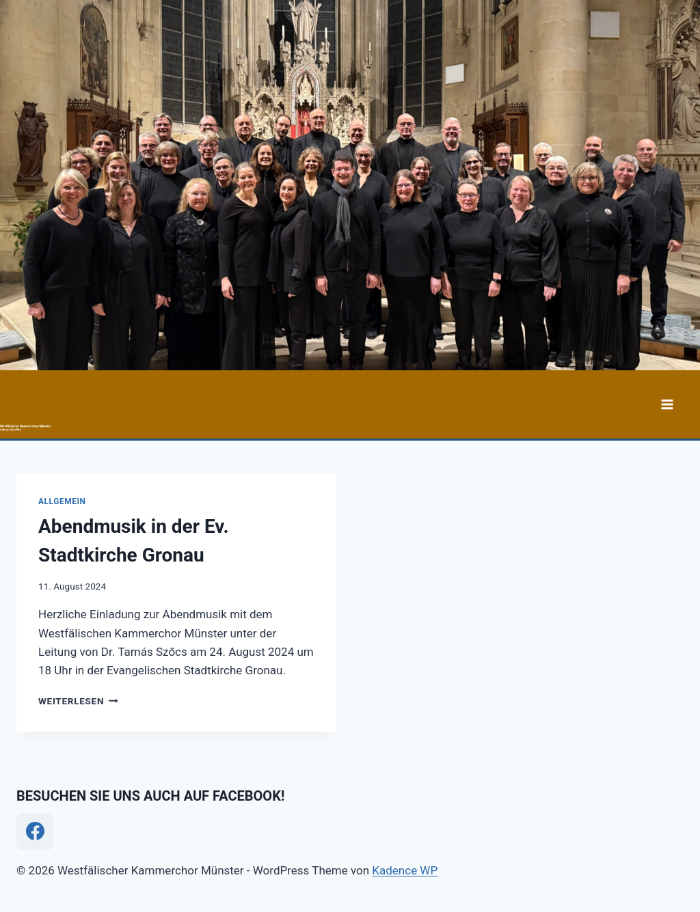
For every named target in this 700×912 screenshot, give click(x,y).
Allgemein (62, 501)
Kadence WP (405, 870)
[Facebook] (34, 831)
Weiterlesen (78, 700)
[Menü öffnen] (666, 404)
